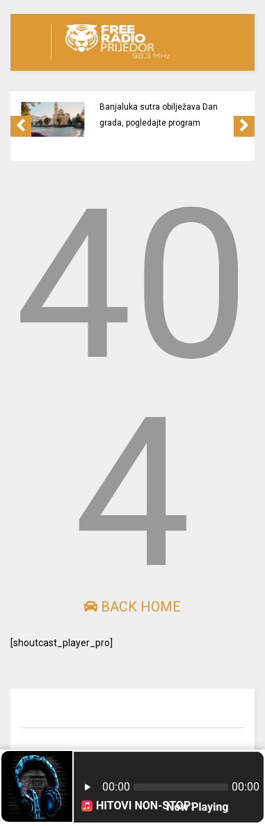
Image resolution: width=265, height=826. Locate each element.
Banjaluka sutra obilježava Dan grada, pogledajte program (158, 115)
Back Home (132, 606)
